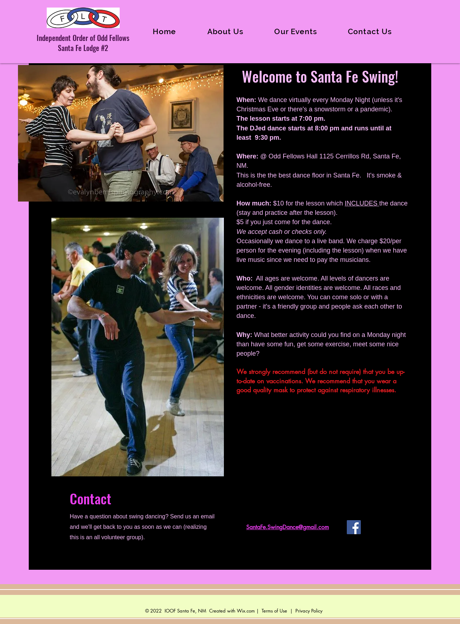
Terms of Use (274, 610)
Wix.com (246, 610)
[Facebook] (354, 527)
